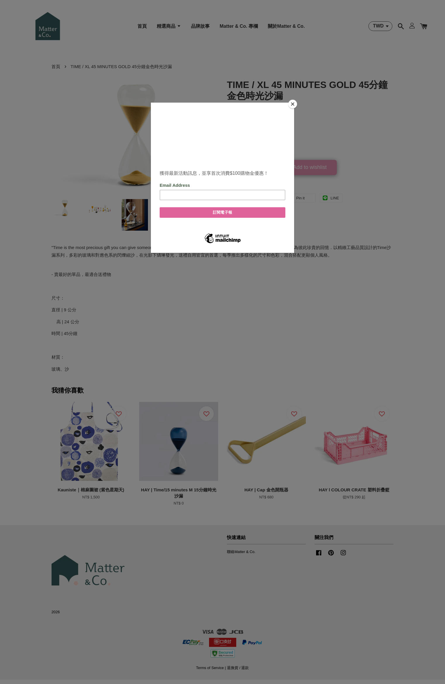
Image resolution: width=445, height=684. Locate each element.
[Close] (292, 104)
